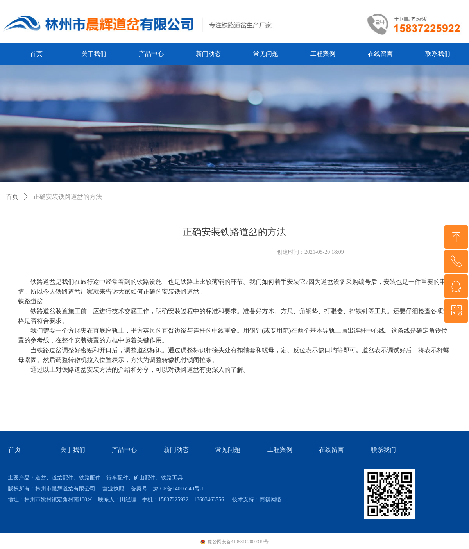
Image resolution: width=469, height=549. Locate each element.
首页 (12, 196)
